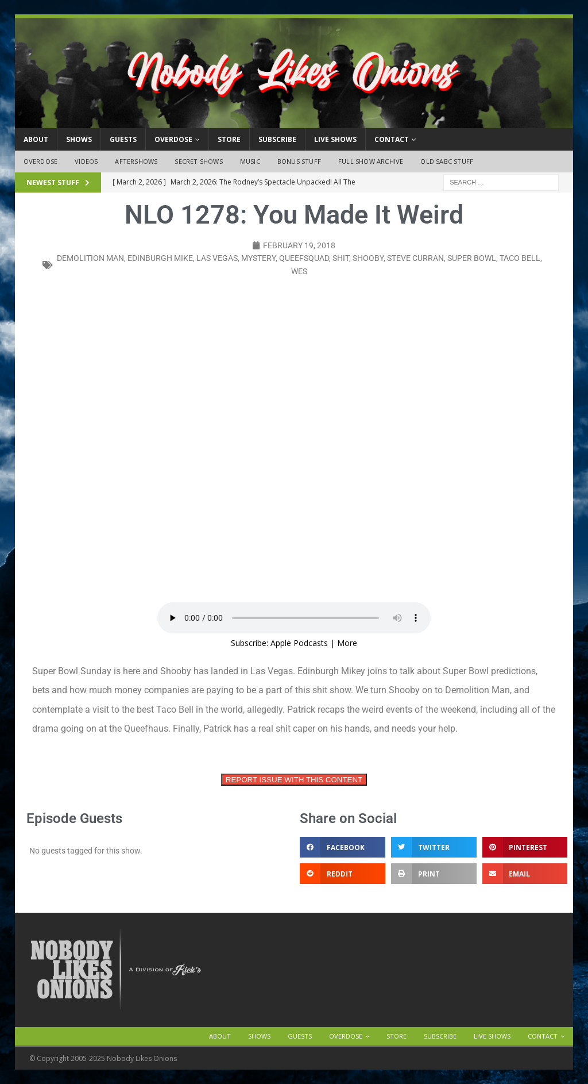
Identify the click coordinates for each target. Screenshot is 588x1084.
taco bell (520, 258)
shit (340, 258)
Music (250, 161)
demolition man (90, 258)
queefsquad (304, 258)
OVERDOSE (173, 139)
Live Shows (335, 139)
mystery (258, 258)
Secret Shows (198, 161)
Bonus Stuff (299, 161)
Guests (123, 139)
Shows (79, 139)
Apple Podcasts (299, 642)
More (347, 642)
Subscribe (277, 139)
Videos (86, 161)
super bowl (471, 258)
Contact (391, 139)
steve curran (415, 258)
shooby (368, 258)
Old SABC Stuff (446, 161)
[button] (342, 847)
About (36, 139)
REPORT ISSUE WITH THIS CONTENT (294, 779)
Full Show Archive (370, 161)
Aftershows (136, 161)
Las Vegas (217, 258)
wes (299, 271)
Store (229, 139)
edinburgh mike (160, 258)
